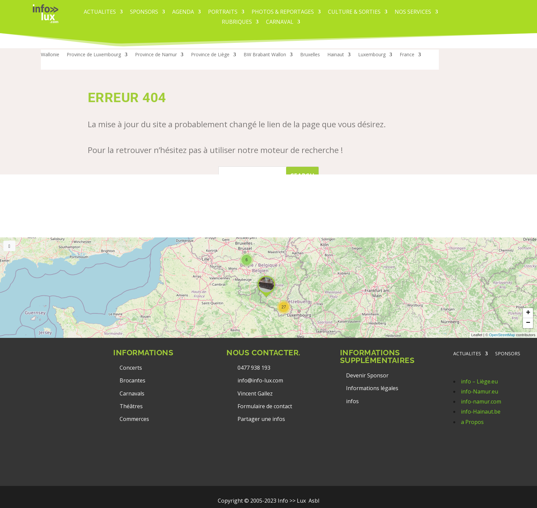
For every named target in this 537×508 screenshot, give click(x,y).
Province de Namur (156, 55)
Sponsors (144, 12)
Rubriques (237, 22)
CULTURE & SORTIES (354, 12)
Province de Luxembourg (94, 55)
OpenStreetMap (502, 335)
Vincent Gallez (255, 393)
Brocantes (132, 380)
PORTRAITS (223, 12)
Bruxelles (310, 55)
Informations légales (372, 388)
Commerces (134, 419)
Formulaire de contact (265, 406)
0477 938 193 (254, 367)
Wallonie (50, 55)
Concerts (131, 367)
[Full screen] (9, 246)
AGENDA (183, 12)
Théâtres (131, 406)
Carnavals (132, 393)
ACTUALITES (100, 12)
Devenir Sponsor (367, 375)
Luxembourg (372, 55)
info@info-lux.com (260, 380)
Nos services (413, 12)
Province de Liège (210, 55)
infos (353, 401)
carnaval (279, 22)
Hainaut (335, 55)
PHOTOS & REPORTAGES (283, 12)
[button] (283, 307)
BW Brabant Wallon (265, 55)
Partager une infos (261, 419)
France (407, 55)
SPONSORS (507, 354)
